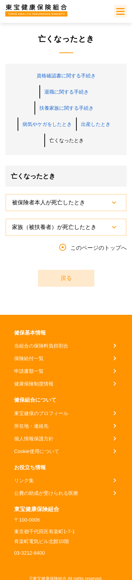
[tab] (66, 202)
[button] (66, 202)
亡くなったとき (66, 140)
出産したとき (96, 124)
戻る (66, 278)
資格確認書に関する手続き (66, 75)
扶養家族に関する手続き (66, 108)
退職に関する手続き (66, 92)
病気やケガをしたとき (47, 124)
